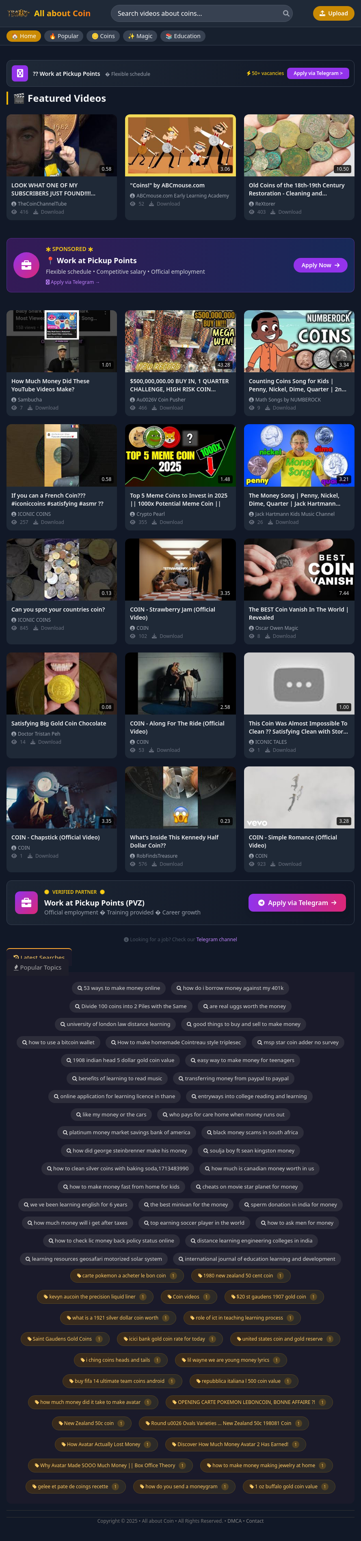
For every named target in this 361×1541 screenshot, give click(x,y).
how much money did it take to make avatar (93, 1402)
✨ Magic (140, 36)
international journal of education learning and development (257, 1258)
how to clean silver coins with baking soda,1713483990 (118, 1168)
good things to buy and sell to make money (243, 1024)
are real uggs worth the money (244, 1006)
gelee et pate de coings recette (75, 1486)
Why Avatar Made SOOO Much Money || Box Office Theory (110, 1465)
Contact (255, 1520)
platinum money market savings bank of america (126, 1132)
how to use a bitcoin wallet (58, 1042)
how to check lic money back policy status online (111, 1240)
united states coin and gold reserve (285, 1339)
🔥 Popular (64, 36)
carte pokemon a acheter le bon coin (127, 1275)
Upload (334, 13)
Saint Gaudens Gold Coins (65, 1339)
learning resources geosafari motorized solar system (94, 1258)
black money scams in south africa (252, 1132)
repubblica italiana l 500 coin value (244, 1381)
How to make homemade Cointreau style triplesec (176, 1042)
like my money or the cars (111, 1114)
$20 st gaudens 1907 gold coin (274, 1297)
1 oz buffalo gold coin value (289, 1486)
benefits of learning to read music (117, 1078)
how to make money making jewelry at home (266, 1465)
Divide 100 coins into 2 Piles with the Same (130, 1006)
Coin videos (189, 1297)
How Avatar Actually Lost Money (106, 1444)
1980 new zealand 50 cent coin (241, 1275)
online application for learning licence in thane (114, 1096)
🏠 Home (23, 36)
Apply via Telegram (297, 902)
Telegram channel (217, 939)
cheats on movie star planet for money (247, 1186)
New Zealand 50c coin (92, 1423)
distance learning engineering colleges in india (252, 1240)
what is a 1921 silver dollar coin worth (118, 1318)
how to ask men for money (297, 1222)
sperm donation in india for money (290, 1204)
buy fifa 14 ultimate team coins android (122, 1381)
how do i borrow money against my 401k (230, 988)
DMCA (234, 1520)
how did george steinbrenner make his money (127, 1150)
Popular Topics (40, 967)
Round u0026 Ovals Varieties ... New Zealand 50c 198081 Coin (224, 1423)
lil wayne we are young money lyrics (231, 1360)
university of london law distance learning (115, 1024)
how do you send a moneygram (184, 1486)
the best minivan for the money (186, 1204)
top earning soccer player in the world (194, 1222)
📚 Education (182, 36)
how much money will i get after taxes (78, 1222)
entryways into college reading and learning (249, 1096)
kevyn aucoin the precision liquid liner (95, 1297)
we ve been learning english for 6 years (75, 1204)
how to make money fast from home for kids (121, 1186)
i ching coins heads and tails (121, 1360)
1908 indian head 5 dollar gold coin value (121, 1060)
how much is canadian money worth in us (259, 1168)
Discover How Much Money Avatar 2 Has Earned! (235, 1444)
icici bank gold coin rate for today (170, 1339)
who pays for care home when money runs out (223, 1114)
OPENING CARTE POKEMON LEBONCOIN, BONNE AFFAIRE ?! (249, 1402)
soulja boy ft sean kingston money (248, 1150)
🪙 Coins (103, 36)
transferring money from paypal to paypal (234, 1078)
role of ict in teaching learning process (242, 1318)
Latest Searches (42, 957)
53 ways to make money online (119, 988)
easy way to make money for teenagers (242, 1060)
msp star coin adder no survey (298, 1042)
